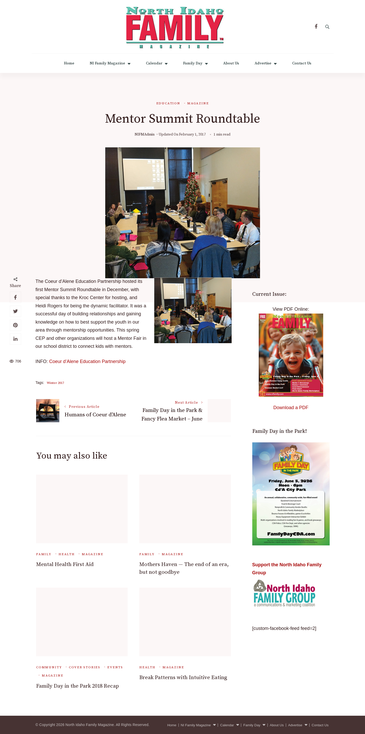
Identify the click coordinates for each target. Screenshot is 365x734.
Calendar (154, 63)
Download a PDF (290, 407)
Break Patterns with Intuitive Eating (183, 677)
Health (67, 554)
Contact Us (301, 63)
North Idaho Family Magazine (90, 725)
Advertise (263, 63)
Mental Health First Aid (65, 564)
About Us (231, 63)
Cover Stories (84, 667)
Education (168, 103)
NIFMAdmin (145, 134)
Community (49, 667)
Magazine (198, 103)
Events (115, 667)
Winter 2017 (55, 383)
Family (44, 554)
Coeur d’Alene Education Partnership (87, 361)
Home (69, 63)
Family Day (192, 63)
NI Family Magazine (107, 63)
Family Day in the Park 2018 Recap (77, 686)
